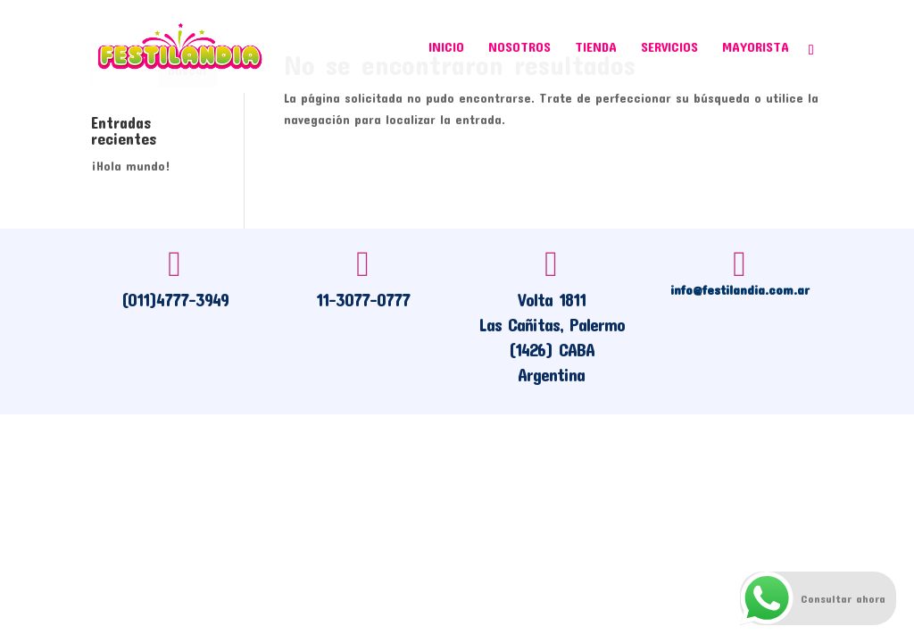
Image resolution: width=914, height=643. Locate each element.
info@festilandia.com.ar (740, 289)
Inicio (446, 47)
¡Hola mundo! (130, 165)
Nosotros (519, 47)
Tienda (596, 47)
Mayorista (755, 47)
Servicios (669, 47)
